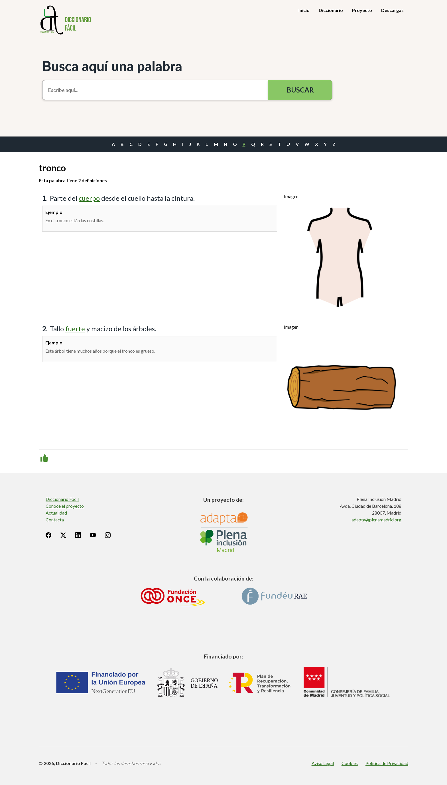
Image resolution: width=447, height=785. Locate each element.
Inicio (304, 10)
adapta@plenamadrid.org (376, 519)
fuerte (75, 328)
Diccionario (331, 10)
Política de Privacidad (386, 763)
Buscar (300, 90)
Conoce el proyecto (65, 506)
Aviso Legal (323, 763)
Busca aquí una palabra (112, 66)
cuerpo (89, 198)
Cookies (350, 763)
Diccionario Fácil (62, 499)
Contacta (55, 519)
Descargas (392, 10)
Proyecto (362, 10)
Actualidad (56, 512)
